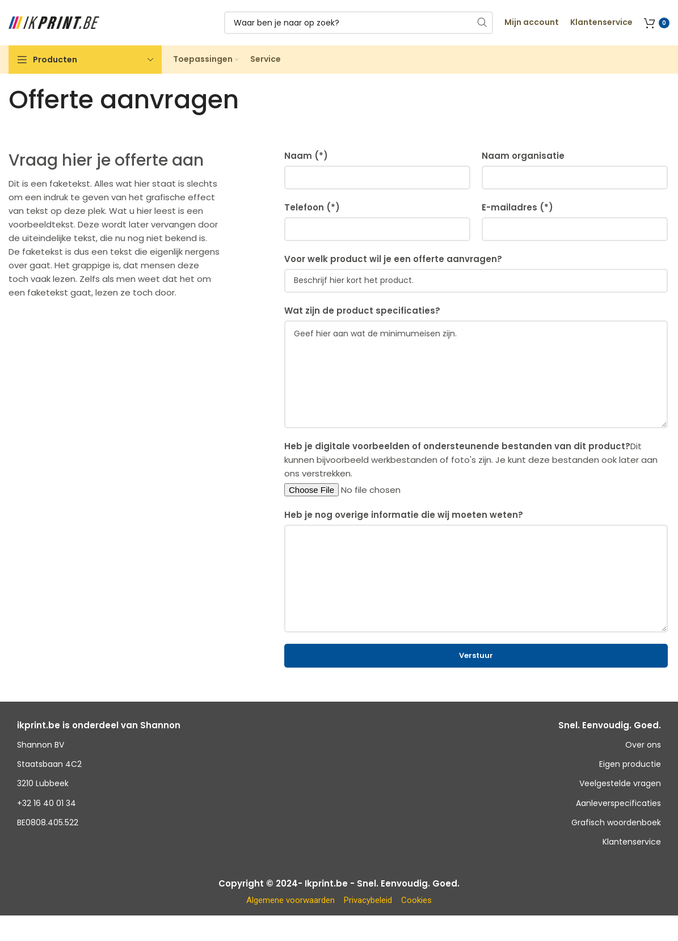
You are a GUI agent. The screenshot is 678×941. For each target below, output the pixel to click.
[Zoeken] (358, 22)
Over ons (643, 744)
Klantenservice (632, 841)
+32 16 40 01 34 (46, 803)
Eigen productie (630, 764)
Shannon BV (40, 744)
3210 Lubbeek (43, 783)
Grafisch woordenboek (616, 822)
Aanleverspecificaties (618, 803)
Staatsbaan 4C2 (49, 764)
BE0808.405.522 (47, 822)
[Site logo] (54, 22)
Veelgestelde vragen (620, 783)
